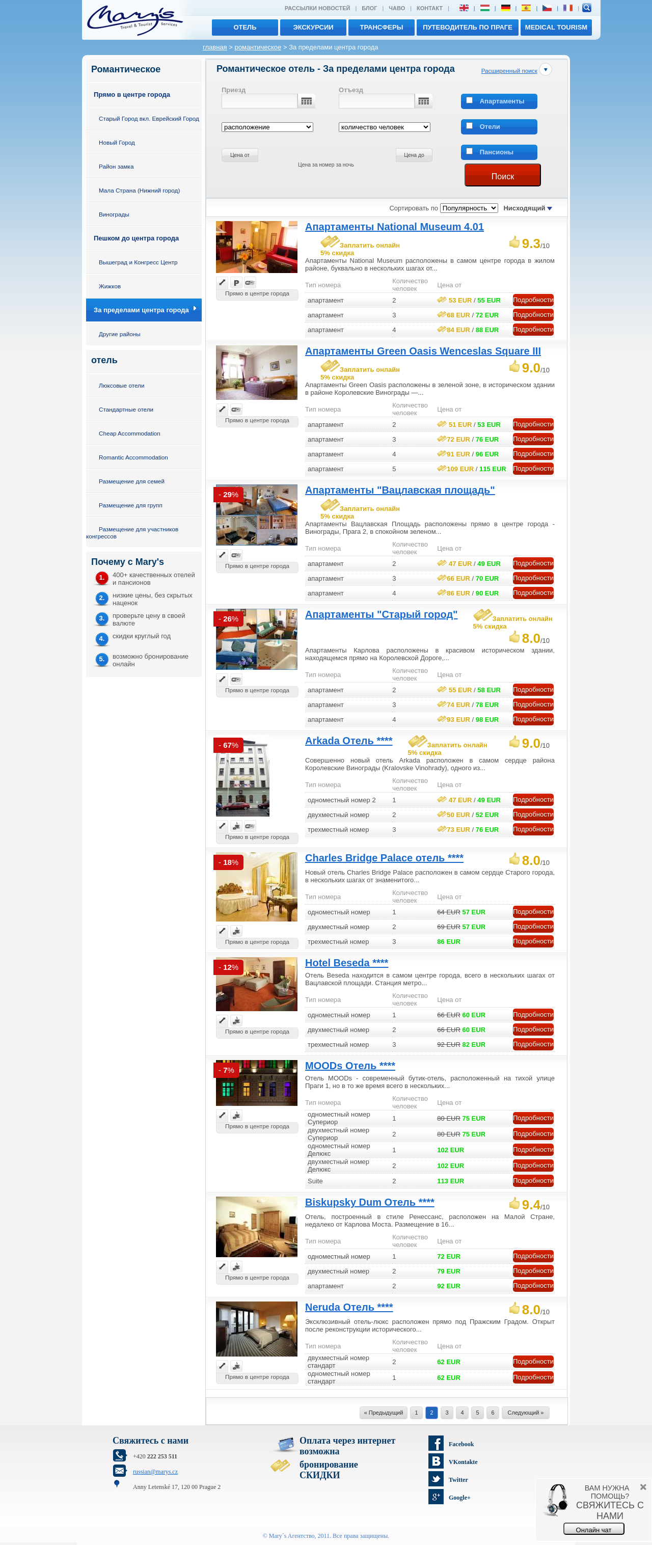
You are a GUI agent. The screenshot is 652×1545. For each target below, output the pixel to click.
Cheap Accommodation (129, 433)
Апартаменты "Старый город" (381, 614)
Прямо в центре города (132, 94)
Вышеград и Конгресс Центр (138, 262)
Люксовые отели (121, 385)
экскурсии (313, 27)
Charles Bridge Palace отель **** (384, 857)
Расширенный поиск (509, 70)
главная (215, 47)
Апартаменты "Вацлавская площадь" (400, 490)
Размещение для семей (132, 481)
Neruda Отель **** (349, 1307)
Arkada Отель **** (349, 740)
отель (244, 27)
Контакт (430, 8)
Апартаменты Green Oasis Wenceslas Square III (423, 351)
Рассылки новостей (317, 8)
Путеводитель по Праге (467, 27)
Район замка (116, 166)
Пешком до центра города (136, 238)
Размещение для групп (130, 505)
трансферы (381, 27)
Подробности (533, 300)
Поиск (503, 176)
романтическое (257, 47)
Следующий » (526, 1413)
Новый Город (117, 142)
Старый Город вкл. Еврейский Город (149, 118)
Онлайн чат (594, 1530)
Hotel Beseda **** (346, 962)
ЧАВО (397, 8)
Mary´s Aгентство (292, 1535)
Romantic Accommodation (133, 457)
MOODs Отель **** (350, 1065)
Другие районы (120, 334)
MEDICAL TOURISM (556, 27)
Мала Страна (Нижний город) (139, 190)
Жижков (110, 286)
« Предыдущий (383, 1413)
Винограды (114, 214)
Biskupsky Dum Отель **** (369, 1202)
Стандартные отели (126, 409)
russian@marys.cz (155, 1471)
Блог (369, 8)
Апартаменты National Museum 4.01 (394, 226)
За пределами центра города (141, 310)
